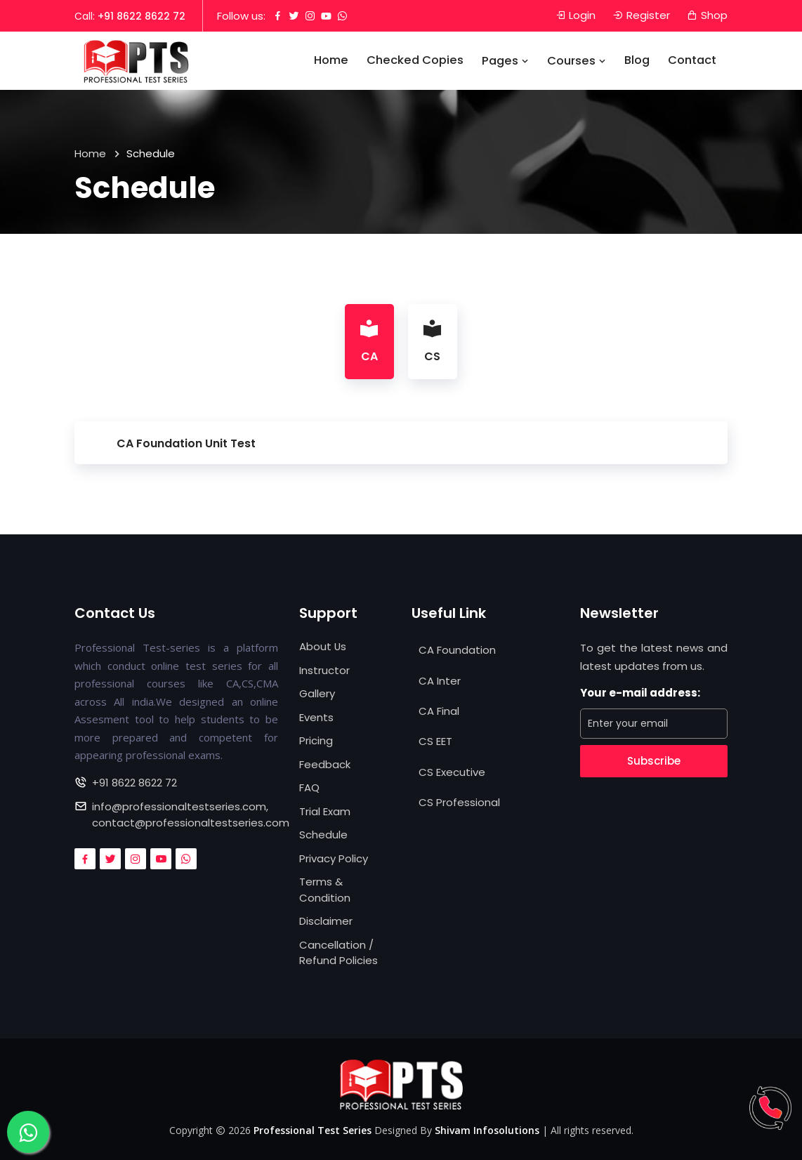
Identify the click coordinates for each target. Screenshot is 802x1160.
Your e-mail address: (640, 692)
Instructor (324, 670)
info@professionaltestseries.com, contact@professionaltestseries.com (190, 814)
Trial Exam (324, 811)
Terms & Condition (324, 889)
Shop (707, 15)
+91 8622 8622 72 (141, 16)
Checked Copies (415, 61)
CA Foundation (457, 649)
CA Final (439, 711)
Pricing (316, 740)
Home (331, 61)
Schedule (323, 834)
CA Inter (440, 680)
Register (641, 15)
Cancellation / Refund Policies (338, 952)
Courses (576, 61)
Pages (505, 61)
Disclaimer (326, 921)
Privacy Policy (333, 858)
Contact (692, 61)
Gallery (317, 693)
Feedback (324, 764)
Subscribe (654, 760)
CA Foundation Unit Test (186, 443)
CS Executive (452, 772)
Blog (637, 61)
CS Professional (459, 803)
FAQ (309, 787)
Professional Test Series (313, 1131)
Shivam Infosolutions (487, 1131)
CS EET (435, 741)
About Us (323, 646)
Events (316, 717)
